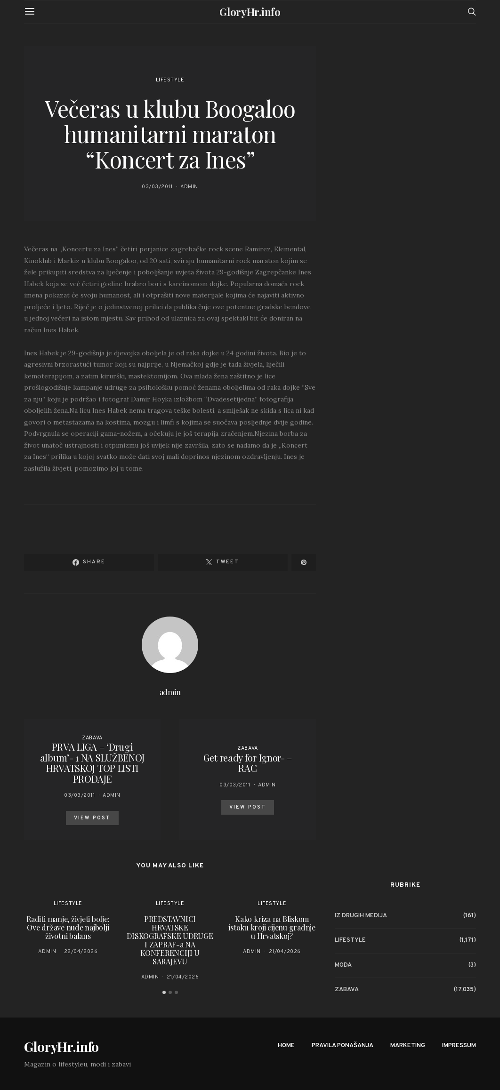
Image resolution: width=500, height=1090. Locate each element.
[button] (164, 992)
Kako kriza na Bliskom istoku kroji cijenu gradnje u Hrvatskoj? (271, 927)
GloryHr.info (249, 12)
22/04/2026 (81, 951)
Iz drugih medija (361, 916)
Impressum (459, 1046)
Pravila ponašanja (342, 1046)
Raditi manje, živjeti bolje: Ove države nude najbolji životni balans (67, 927)
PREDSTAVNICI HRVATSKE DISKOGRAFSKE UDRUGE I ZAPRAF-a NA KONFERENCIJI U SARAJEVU (170, 940)
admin (189, 187)
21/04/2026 (183, 977)
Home (286, 1046)
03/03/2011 (157, 187)
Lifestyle (170, 80)
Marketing (407, 1046)
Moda (343, 965)
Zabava (92, 738)
